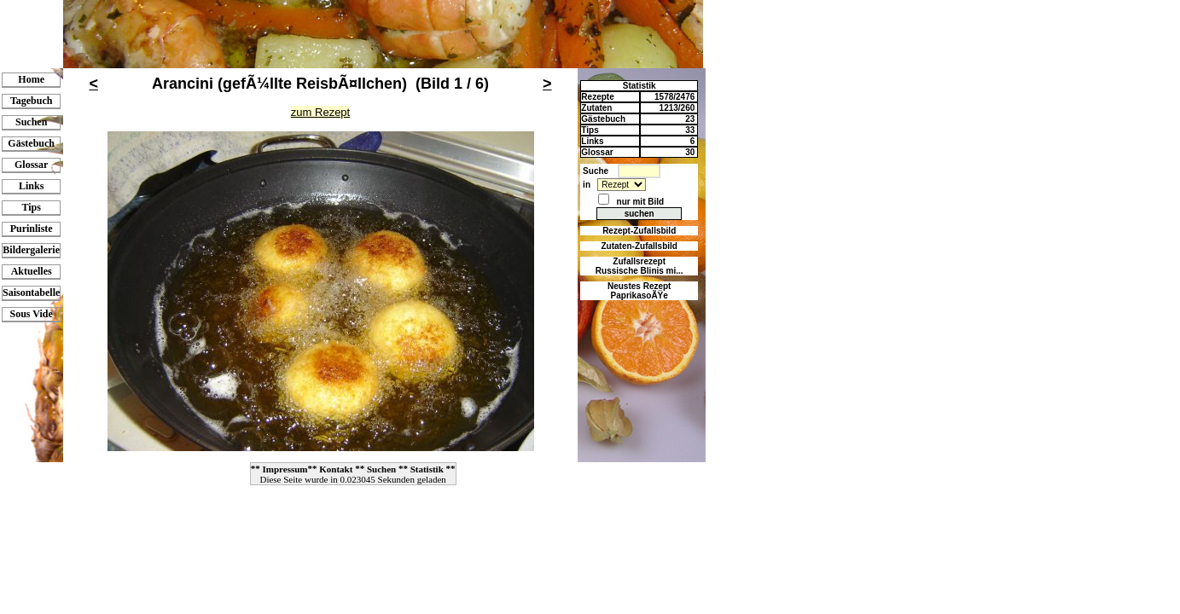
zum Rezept (320, 112)
